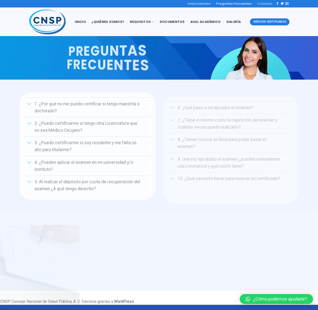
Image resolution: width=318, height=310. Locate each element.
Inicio (80, 22)
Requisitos (142, 21)
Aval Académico (205, 22)
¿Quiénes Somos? (107, 22)
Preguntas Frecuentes (234, 3)
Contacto (264, 3)
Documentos (172, 22)
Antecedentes (199, 3)
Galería (233, 22)
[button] (276, 299)
